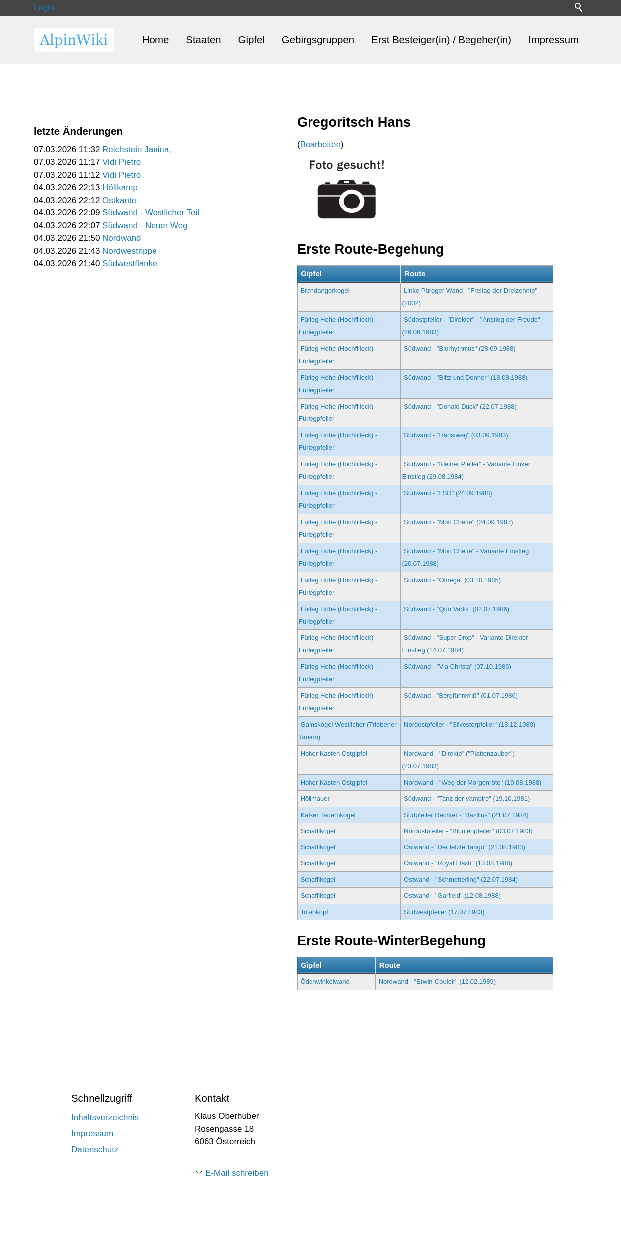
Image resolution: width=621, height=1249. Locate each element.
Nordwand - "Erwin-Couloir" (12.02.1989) (437, 981)
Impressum (553, 39)
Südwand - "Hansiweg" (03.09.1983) (456, 435)
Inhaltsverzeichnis (105, 1117)
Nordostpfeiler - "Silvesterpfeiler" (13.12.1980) (469, 724)
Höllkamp (120, 187)
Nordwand (121, 238)
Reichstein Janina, (136, 149)
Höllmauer (315, 798)
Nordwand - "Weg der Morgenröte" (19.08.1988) (472, 782)
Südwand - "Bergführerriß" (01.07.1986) (461, 695)
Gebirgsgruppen (318, 39)
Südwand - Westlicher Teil (150, 212)
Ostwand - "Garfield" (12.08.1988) (452, 895)
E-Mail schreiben (237, 1173)
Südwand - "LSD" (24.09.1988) (448, 493)
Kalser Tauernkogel (328, 815)
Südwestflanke (129, 263)
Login (44, 7)
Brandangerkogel (325, 290)
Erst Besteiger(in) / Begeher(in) (441, 39)
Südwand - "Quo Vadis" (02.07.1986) (456, 609)
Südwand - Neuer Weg (145, 225)
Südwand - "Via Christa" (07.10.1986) (457, 666)
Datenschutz (95, 1149)
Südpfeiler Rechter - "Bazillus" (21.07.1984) (466, 815)
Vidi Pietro (121, 162)
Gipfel (251, 39)
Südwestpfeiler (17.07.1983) (444, 912)
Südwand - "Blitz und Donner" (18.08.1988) (465, 377)
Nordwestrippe (129, 251)
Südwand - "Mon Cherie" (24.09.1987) (458, 522)
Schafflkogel (318, 830)
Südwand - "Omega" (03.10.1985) (452, 580)
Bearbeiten (320, 144)
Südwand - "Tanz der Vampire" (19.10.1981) (467, 798)
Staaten (203, 39)
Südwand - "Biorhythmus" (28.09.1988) (460, 348)
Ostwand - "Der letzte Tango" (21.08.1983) (464, 847)
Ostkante (119, 200)
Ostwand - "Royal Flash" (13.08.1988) (458, 863)
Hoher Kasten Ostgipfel (334, 753)
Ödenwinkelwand (325, 981)
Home (155, 39)
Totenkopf (314, 912)
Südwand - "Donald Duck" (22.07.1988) (460, 406)
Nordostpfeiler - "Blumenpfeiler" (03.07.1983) (468, 830)
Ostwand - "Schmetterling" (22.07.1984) (461, 879)
